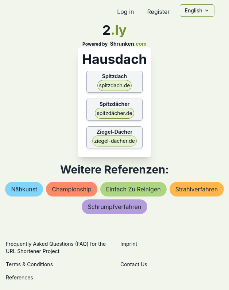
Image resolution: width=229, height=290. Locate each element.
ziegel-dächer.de (114, 141)
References (19, 277)
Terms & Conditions (29, 264)
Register (158, 11)
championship (71, 189)
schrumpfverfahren (114, 206)
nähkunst (24, 189)
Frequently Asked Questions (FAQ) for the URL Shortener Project (56, 247)
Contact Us (133, 264)
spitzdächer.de (114, 113)
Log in (125, 11)
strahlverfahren (196, 189)
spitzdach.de (114, 85)
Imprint (128, 244)
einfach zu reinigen (133, 189)
